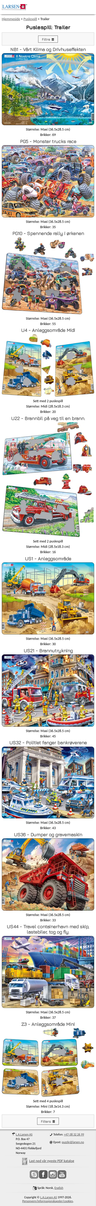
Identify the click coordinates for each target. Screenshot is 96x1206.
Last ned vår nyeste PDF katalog (48, 1161)
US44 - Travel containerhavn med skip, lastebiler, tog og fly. (48, 929)
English (59, 1188)
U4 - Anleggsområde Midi (48, 330)
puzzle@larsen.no (73, 1142)
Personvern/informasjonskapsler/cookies (47, 1201)
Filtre (46, 39)
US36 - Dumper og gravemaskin (48, 834)
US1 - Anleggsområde (48, 558)
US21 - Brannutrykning (48, 650)
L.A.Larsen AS (24, 1134)
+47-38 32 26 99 (74, 1134)
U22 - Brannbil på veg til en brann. (48, 418)
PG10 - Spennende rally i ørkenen (48, 233)
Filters (46, 1121)
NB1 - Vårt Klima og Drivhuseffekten (48, 49)
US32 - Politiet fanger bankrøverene (48, 742)
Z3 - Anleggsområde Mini (48, 1024)
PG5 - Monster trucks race (48, 141)
